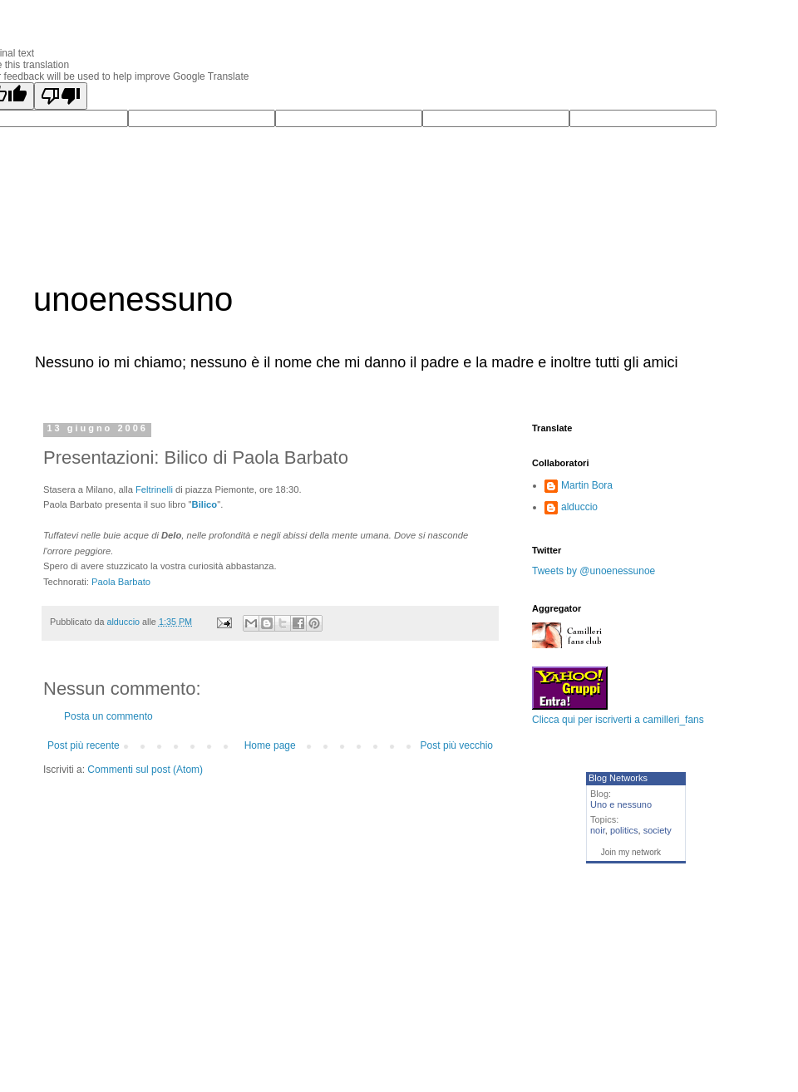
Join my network (631, 852)
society (657, 830)
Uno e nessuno (621, 804)
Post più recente (83, 745)
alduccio (579, 507)
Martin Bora (587, 485)
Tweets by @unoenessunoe (593, 571)
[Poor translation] (60, 96)
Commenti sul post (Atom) (145, 769)
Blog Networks (618, 778)
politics (624, 830)
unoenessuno (133, 299)
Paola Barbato (120, 582)
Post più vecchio (457, 745)
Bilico (205, 504)
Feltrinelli (155, 489)
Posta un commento (108, 716)
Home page (270, 745)
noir (597, 830)
